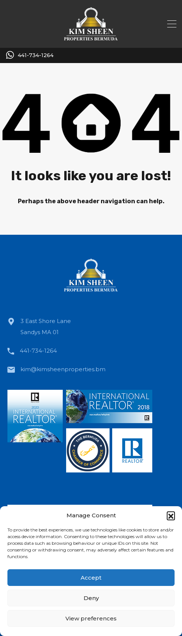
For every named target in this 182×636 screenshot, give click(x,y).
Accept (91, 577)
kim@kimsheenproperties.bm (62, 369)
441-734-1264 (35, 55)
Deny (91, 598)
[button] (171, 515)
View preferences (91, 618)
